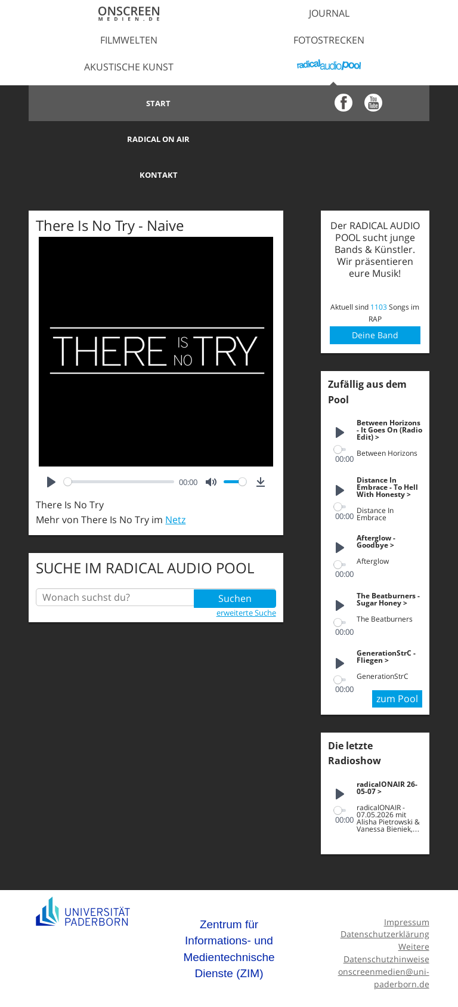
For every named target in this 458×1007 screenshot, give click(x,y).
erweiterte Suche (246, 576)
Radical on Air (329, 103)
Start (129, 103)
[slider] (119, 446)
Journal (329, 13)
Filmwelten (128, 40)
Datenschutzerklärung (385, 897)
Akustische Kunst (129, 66)
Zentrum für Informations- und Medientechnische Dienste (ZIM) (228, 912)
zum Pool (397, 661)
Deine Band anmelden (375, 299)
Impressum (406, 884)
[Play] (51, 446)
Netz (175, 483)
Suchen (235, 561)
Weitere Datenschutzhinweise (386, 916)
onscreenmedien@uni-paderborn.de (383, 940)
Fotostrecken (328, 40)
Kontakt (129, 139)
